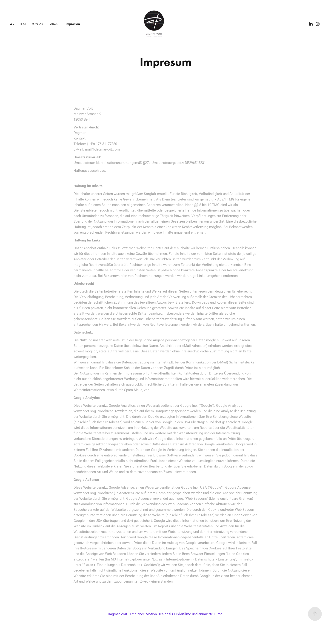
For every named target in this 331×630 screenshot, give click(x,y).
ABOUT (55, 24)
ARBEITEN (18, 24)
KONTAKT (38, 24)
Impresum (73, 24)
